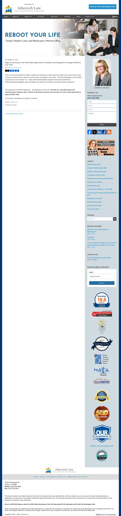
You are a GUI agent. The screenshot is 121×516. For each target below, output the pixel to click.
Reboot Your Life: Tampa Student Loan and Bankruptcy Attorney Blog (24, 8)
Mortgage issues (94, 197)
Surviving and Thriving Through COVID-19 (101, 192)
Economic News (93, 204)
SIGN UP (101, 278)
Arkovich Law (24, 509)
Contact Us (109, 16)
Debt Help (57, 16)
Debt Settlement (93, 200)
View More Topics (93, 207)
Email (91, 268)
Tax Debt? (90, 233)
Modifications (93, 185)
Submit (101, 124)
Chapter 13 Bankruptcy (96, 168)
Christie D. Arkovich (102, 74)
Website (18, 16)
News (81, 16)
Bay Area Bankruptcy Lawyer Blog (98, 253)
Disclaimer (52, 471)
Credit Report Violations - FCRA (99, 188)
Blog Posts (83, 471)
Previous (8, 113)
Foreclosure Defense (95, 174)
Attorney (43, 16)
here (26, 80)
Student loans (14, 102)
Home (7, 16)
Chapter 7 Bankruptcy (96, 171)
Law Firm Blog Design (107, 509)
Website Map (72, 471)
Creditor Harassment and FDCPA (99, 178)
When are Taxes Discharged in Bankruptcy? (101, 227)
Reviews (70, 16)
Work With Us (94, 16)
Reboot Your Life (94, 181)
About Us (30, 16)
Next (21, 113)
